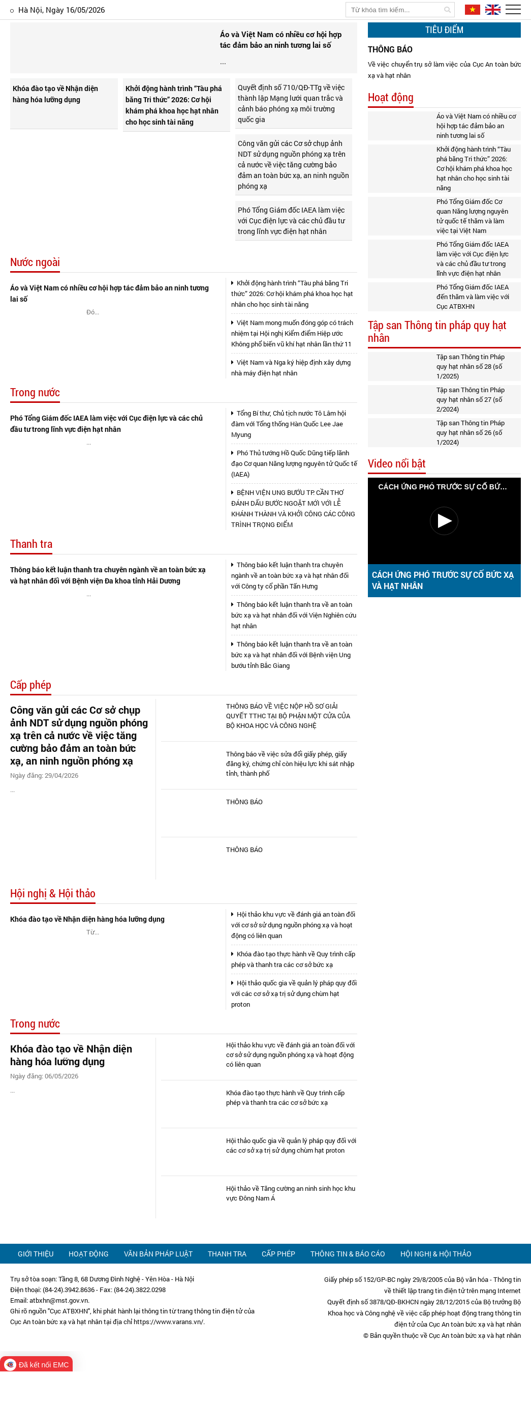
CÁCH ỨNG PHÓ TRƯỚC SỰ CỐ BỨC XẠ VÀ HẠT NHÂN (443, 580)
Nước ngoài (35, 295)
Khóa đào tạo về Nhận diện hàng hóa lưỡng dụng (55, 127)
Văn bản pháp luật (158, 1287)
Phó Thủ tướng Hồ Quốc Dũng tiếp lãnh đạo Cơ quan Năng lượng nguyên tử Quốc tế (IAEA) (294, 497)
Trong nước (35, 426)
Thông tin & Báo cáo (347, 1287)
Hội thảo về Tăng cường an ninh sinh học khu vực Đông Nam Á (290, 1226)
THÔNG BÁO (244, 835)
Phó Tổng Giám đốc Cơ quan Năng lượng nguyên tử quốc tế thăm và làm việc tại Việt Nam (472, 216)
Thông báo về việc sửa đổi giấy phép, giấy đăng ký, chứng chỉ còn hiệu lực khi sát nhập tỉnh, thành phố (290, 797)
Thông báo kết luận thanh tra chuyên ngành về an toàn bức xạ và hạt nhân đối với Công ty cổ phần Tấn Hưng (290, 609)
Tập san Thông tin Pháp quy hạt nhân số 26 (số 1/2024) (470, 432)
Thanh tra (31, 577)
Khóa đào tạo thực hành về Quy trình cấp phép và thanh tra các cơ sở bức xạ (293, 993)
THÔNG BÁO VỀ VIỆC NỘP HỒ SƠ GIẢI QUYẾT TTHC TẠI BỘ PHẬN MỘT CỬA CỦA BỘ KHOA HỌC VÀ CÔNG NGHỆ (288, 749)
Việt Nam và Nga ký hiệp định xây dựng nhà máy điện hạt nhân (291, 401)
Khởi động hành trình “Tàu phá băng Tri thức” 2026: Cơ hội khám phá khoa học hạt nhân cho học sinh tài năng (174, 138)
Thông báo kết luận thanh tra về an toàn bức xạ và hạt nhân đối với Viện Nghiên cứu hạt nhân (293, 648)
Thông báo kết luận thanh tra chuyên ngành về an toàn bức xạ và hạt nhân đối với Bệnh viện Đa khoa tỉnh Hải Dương (108, 608)
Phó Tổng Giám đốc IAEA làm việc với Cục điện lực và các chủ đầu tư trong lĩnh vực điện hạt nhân (291, 254)
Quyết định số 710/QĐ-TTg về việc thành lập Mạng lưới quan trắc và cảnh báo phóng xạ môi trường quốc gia (291, 137)
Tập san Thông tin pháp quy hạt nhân (437, 331)
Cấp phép (30, 718)
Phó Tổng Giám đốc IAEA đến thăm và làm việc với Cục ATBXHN (472, 296)
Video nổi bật (397, 463)
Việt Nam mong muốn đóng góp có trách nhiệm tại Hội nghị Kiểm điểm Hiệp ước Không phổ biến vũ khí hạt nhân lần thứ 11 (292, 367)
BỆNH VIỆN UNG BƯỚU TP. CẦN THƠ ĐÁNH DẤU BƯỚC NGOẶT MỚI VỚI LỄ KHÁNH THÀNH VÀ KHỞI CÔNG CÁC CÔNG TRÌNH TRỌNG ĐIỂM (293, 542)
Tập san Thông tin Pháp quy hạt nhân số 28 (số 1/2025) (470, 366)
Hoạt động (391, 97)
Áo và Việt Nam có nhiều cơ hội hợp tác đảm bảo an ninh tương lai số (109, 326)
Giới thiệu (35, 1287)
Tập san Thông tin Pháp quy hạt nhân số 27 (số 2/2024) (470, 399)
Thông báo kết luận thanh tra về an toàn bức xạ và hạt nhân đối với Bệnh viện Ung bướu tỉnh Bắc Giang (291, 688)
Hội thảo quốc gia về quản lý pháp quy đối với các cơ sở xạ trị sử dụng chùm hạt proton (294, 1027)
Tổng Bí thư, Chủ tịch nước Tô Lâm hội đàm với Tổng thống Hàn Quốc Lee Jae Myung (288, 457)
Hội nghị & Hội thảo (53, 927)
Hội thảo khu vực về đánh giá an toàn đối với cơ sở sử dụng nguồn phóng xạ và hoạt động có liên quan (293, 958)
